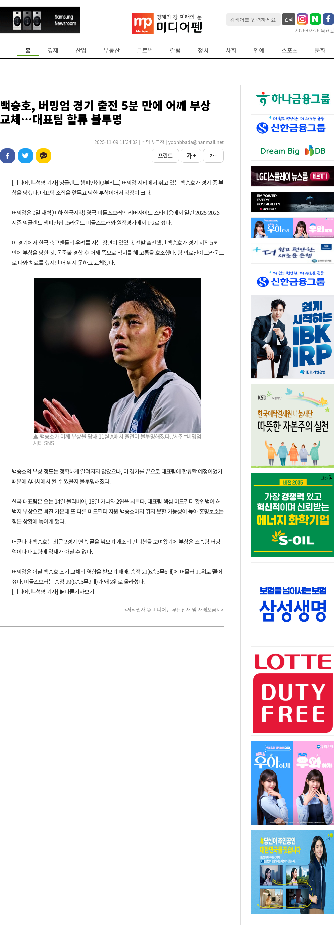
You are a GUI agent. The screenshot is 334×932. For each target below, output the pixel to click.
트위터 (25, 155)
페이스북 (7, 155)
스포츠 (290, 50)
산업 (80, 50)
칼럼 (175, 50)
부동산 (112, 50)
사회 (231, 50)
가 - (213, 155)
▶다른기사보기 (76, 591)
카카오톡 (43, 155)
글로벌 (145, 50)
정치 (203, 50)
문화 (320, 50)
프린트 (165, 155)
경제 (53, 50)
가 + (191, 155)
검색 (288, 19)
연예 (259, 50)
